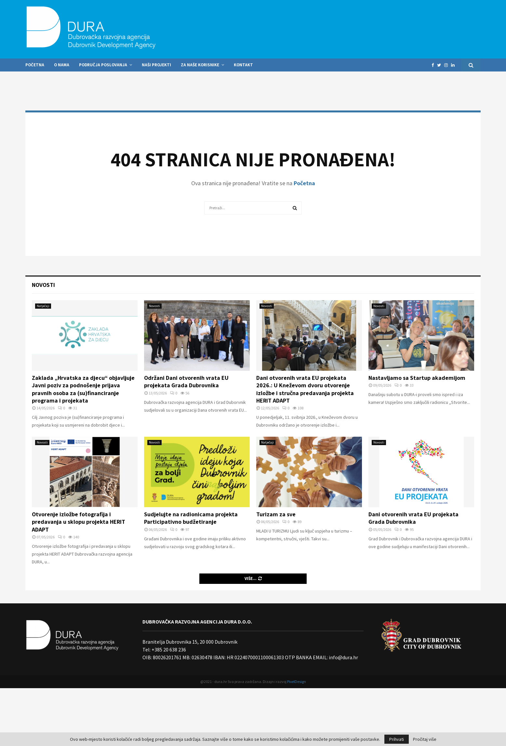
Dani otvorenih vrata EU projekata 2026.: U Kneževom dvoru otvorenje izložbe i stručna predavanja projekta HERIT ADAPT (305, 389)
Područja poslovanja (103, 65)
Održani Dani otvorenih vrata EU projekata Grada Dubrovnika (186, 381)
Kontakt (243, 65)
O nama (61, 65)
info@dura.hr (343, 657)
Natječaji (43, 306)
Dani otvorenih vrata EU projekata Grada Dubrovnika (413, 517)
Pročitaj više (424, 739)
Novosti (43, 285)
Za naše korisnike (200, 65)
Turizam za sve (276, 514)
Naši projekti (156, 65)
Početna (34, 65)
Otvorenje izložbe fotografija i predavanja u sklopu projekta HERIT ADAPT (78, 521)
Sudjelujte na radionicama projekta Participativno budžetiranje (191, 517)
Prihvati (396, 739)
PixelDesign (296, 681)
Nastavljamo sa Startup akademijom (416, 377)
